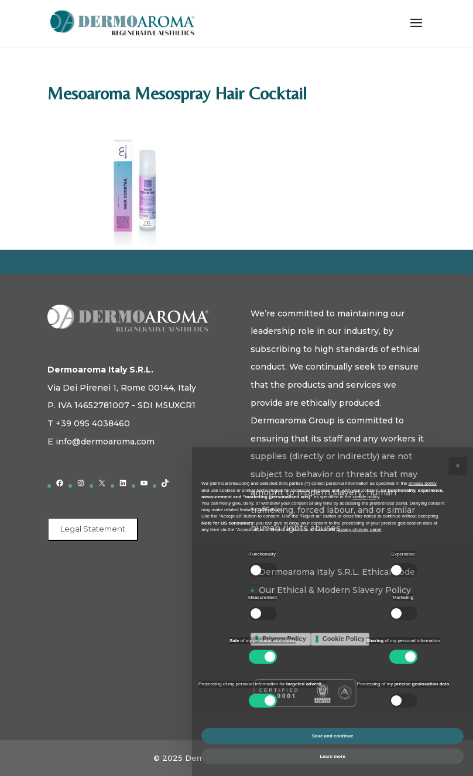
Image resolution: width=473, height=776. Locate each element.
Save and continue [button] (333, 736)
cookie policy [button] (365, 496)
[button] (457, 466)
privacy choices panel (359, 529)
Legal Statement (92, 528)
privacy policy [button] (423, 483)
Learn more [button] (332, 756)
